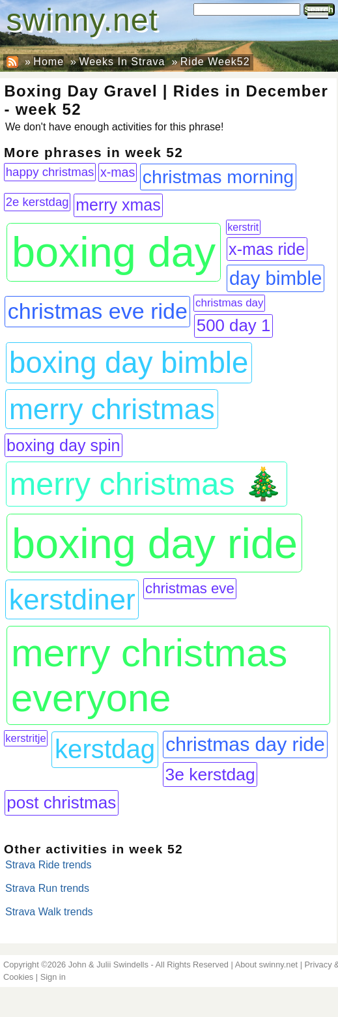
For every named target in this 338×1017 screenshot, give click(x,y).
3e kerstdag (210, 774)
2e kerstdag (37, 202)
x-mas (117, 172)
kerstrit (243, 227)
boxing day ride (155, 543)
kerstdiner (72, 599)
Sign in (53, 977)
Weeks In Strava (122, 61)
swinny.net (82, 20)
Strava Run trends (47, 888)
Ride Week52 (215, 61)
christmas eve (189, 588)
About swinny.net (266, 964)
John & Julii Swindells (108, 964)
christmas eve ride (98, 311)
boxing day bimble (128, 362)
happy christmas (50, 172)
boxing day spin (63, 445)
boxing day (114, 252)
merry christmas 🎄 (146, 483)
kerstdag (105, 749)
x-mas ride (267, 249)
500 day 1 (233, 325)
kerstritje (25, 738)
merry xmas (118, 205)
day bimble (275, 278)
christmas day (229, 303)
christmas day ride (245, 744)
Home (48, 61)
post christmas (61, 802)
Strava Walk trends (49, 911)
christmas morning (218, 176)
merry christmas (112, 409)
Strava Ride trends (48, 864)
